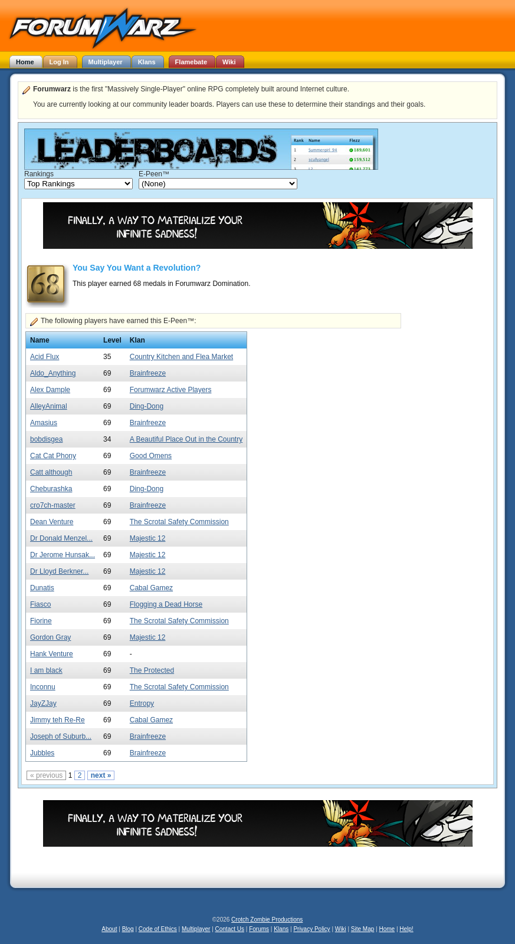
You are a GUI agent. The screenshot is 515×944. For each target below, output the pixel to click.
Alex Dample (50, 390)
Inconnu (42, 687)
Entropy (142, 703)
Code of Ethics (158, 929)
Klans (281, 929)
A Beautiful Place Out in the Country (186, 439)
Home (387, 929)
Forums (259, 929)
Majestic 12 (148, 538)
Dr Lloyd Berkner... (59, 571)
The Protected (152, 670)
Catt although (51, 472)
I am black (46, 670)
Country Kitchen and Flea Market (181, 357)
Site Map (362, 929)
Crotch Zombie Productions (267, 919)
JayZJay (43, 703)
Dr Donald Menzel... (61, 538)
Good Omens (151, 456)
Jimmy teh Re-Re (57, 720)
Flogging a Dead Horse (166, 604)
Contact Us (229, 929)
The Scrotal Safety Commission (179, 522)
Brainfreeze (148, 373)
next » (101, 775)
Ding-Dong (146, 406)
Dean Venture (51, 522)
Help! (406, 929)
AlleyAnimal (48, 406)
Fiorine (41, 621)
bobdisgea (46, 439)
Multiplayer (196, 929)
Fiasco (40, 604)
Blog (128, 929)
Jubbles (42, 753)
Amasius (43, 423)
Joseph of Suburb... (60, 736)
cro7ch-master (53, 505)
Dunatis (42, 588)
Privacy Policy (311, 929)
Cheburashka (51, 489)
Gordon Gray (50, 637)
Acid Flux (44, 357)
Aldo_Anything (53, 373)
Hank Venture (51, 654)
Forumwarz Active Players (171, 390)
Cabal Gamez (151, 588)
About (109, 929)
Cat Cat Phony (53, 456)
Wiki (340, 929)
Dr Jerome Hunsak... (62, 555)
